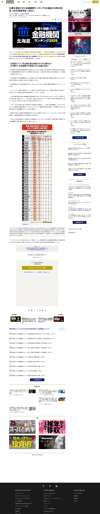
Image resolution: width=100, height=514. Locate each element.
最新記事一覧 (79, 222)
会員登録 (88, 2)
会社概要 (76, 464)
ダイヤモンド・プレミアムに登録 (37, 267)
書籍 (49, 2)
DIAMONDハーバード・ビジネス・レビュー (53, 466)
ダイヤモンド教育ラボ (48, 489)
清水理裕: (24, 13)
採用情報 (76, 466)
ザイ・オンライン (47, 472)
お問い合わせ (18, 482)
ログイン (81, 2)
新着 (26, 2)
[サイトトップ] (16, 2)
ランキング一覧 (79, 137)
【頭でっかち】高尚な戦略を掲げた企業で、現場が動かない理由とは (79, 164)
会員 (85, 59)
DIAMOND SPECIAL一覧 (74, 229)
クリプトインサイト (48, 487)
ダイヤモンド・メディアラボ (49, 492)
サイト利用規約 (18, 469)
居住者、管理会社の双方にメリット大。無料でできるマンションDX (79, 149)
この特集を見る (37, 348)
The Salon (46, 482)
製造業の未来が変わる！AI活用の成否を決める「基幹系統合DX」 (79, 159)
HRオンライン (47, 484)
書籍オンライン (47, 469)
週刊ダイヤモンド (47, 464)
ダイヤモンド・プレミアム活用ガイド (22, 466)
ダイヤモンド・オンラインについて (23, 458)
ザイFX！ (45, 474)
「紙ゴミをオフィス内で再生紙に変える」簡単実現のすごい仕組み (79, 169)
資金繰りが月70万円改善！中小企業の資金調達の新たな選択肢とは (79, 154)
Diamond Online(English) (49, 461)
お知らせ (75, 469)
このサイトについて (19, 461)
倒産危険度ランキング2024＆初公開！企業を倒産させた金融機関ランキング (34, 15)
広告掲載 (17, 479)
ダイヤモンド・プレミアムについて (22, 464)
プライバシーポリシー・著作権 (21, 474)
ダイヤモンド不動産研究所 (49, 477)
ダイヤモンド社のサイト (49, 458)
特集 (43, 2)
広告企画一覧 (71, 232)
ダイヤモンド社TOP (78, 461)
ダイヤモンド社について (79, 458)
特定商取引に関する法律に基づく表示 (23, 472)
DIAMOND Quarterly (48, 479)
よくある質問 (18, 477)
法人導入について (19, 484)
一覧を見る (79, 174)
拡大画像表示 (25, 224)
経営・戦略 (14, 15)
